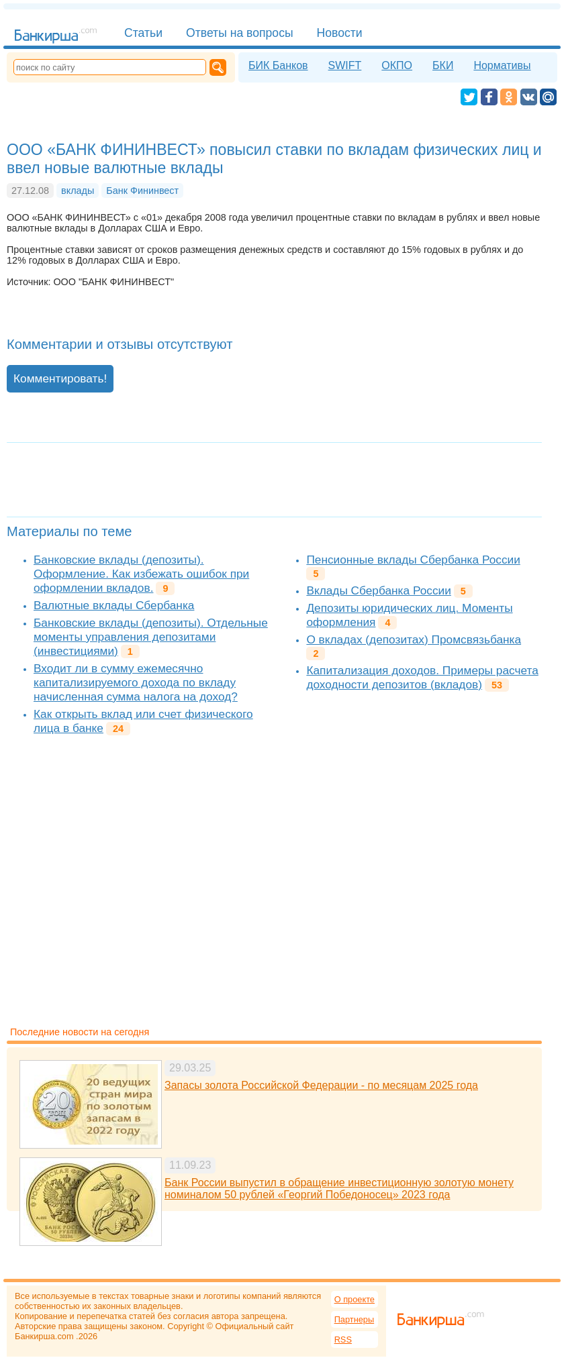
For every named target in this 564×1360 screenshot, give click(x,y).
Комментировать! (60, 378)
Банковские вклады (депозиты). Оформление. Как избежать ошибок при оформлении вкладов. (141, 573)
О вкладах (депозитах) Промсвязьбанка (413, 639)
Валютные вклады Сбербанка (114, 605)
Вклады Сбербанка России (378, 590)
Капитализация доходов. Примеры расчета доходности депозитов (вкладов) (422, 677)
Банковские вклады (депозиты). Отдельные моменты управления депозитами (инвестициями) (151, 637)
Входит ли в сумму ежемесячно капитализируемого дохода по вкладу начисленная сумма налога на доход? (136, 682)
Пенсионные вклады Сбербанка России (413, 559)
